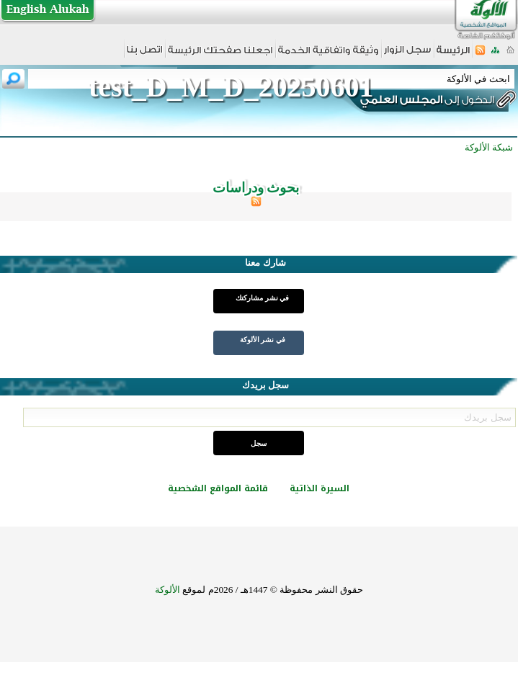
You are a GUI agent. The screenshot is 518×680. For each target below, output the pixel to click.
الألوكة (167, 589)
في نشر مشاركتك (262, 298)
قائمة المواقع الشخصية (218, 488)
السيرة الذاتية (319, 488)
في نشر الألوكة (262, 340)
